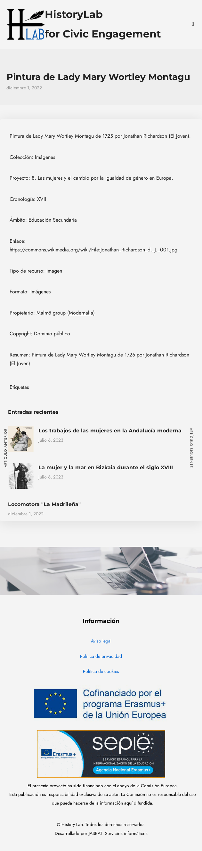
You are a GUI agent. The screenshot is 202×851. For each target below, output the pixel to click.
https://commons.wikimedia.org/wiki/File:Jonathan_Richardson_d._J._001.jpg (93, 249)
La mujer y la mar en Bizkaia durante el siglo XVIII (105, 467)
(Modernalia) (81, 312)
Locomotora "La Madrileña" (44, 504)
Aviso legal (101, 641)
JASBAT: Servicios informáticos (118, 834)
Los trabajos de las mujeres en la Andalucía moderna (110, 431)
